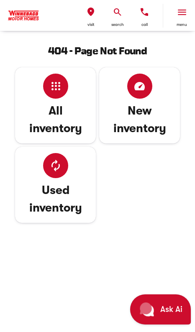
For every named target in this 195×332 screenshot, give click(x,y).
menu (182, 24)
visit (91, 24)
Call (144, 24)
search (117, 24)
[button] (90, 16)
